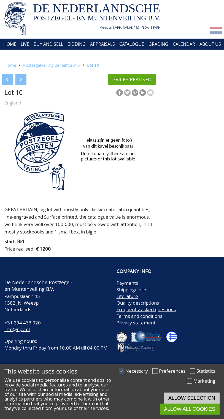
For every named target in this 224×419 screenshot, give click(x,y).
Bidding (77, 44)
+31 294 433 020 (22, 322)
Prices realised (132, 79)
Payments (127, 283)
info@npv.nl (17, 329)
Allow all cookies (189, 409)
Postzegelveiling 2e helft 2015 (51, 65)
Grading (158, 44)
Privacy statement (136, 322)
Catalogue (131, 44)
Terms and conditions (139, 316)
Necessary (136, 371)
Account (36, 55)
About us (210, 44)
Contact (12, 55)
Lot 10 (93, 65)
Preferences (172, 371)
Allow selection (191, 398)
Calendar (184, 44)
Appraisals (102, 44)
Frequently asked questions (146, 309)
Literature (127, 296)
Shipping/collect (133, 289)
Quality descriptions (138, 303)
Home (9, 44)
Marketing (204, 381)
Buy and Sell (48, 44)
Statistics (205, 371)
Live (25, 44)
